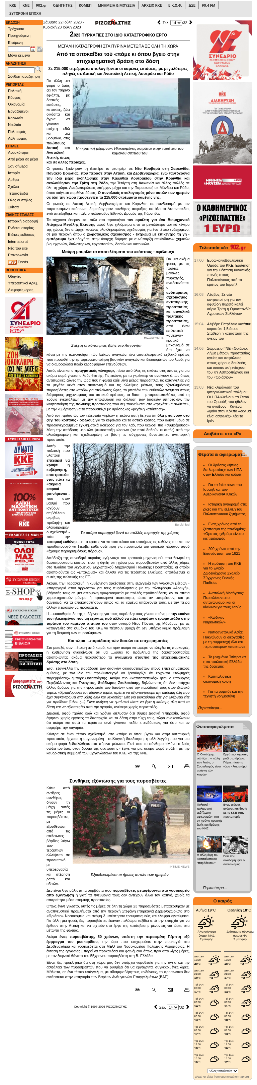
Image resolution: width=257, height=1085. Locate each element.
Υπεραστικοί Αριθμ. (23, 283)
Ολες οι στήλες (20, 200)
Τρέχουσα (16, 29)
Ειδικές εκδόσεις (21, 234)
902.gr (41, 5)
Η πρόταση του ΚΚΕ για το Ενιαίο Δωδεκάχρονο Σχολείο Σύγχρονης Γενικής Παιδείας (222, 573)
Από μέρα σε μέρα (23, 159)
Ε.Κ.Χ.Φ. (175, 5)
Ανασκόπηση (18, 152)
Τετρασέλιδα (18, 193)
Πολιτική (14, 91)
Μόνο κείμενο (19, 55)
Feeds (18, 262)
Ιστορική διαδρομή (23, 221)
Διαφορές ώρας (20, 290)
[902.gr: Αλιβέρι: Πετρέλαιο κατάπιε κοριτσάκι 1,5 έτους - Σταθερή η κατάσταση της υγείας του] (199, 324)
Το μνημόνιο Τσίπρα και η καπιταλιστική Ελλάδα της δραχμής (225, 662)
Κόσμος (14, 97)
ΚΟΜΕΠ (85, 5)
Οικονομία (16, 104)
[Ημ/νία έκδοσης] (19, 49)
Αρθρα (13, 180)
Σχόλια (13, 187)
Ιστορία (14, 173)
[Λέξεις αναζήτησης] (21, 70)
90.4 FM (209, 5)
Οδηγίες (14, 276)
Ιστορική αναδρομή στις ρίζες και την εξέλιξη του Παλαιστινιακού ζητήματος (225, 509)
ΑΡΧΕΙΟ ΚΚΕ (152, 5)
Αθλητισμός (17, 138)
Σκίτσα (13, 207)
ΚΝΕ (25, 5)
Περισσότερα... (210, 708)
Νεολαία (14, 125)
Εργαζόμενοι (18, 111)
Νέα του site (18, 248)
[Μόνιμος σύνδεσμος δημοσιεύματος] (140, 766)
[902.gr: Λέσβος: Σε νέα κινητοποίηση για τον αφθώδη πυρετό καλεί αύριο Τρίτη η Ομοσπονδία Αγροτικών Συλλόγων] (199, 294)
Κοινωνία (15, 118)
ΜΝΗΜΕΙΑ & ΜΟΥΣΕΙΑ (116, 5)
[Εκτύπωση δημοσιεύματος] (183, 766)
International (18, 242)
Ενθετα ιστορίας (21, 228)
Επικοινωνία (18, 255)
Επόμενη (15, 43)
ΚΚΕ (12, 5)
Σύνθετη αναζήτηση (24, 76)
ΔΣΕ (191, 5)
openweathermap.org (235, 1076)
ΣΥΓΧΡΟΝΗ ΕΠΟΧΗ (25, 13)
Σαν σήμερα (17, 166)
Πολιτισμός (17, 132)
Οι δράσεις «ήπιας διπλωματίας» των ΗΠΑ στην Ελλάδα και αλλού (222, 470)
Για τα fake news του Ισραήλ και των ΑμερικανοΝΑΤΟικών (222, 489)
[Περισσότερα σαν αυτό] (154, 766)
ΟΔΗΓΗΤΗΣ (63, 5)
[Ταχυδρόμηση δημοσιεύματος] (170, 766)
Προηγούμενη (19, 35)
